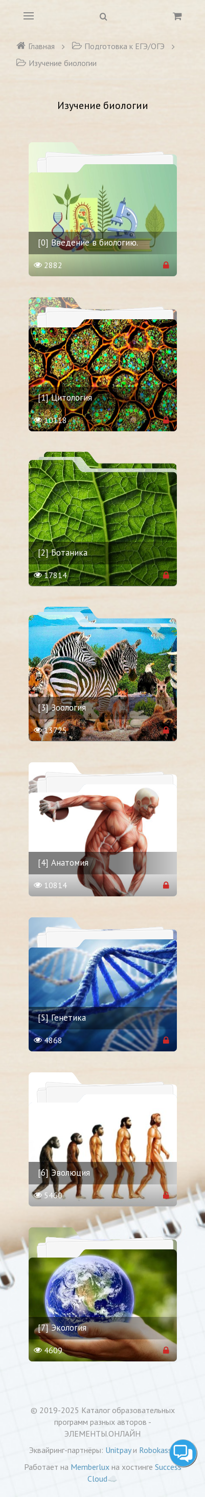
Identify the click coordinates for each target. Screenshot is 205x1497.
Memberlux (90, 1467)
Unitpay (118, 1450)
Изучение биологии (56, 63)
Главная (35, 46)
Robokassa (157, 1450)
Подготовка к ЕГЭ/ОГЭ (118, 46)
